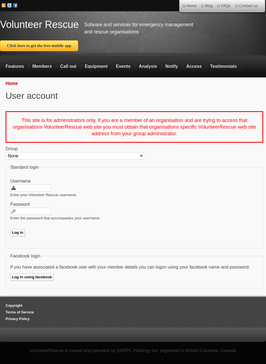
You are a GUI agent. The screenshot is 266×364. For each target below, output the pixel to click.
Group (12, 148)
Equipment (96, 66)
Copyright (14, 305)
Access (194, 66)
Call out (68, 66)
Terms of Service (20, 312)
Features (15, 66)
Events (123, 66)
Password (20, 204)
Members (42, 66)
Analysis (148, 66)
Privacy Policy (18, 319)
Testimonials (223, 66)
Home (12, 83)
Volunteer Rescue (39, 24)
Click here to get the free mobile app (39, 45)
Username (20, 181)
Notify (171, 66)
